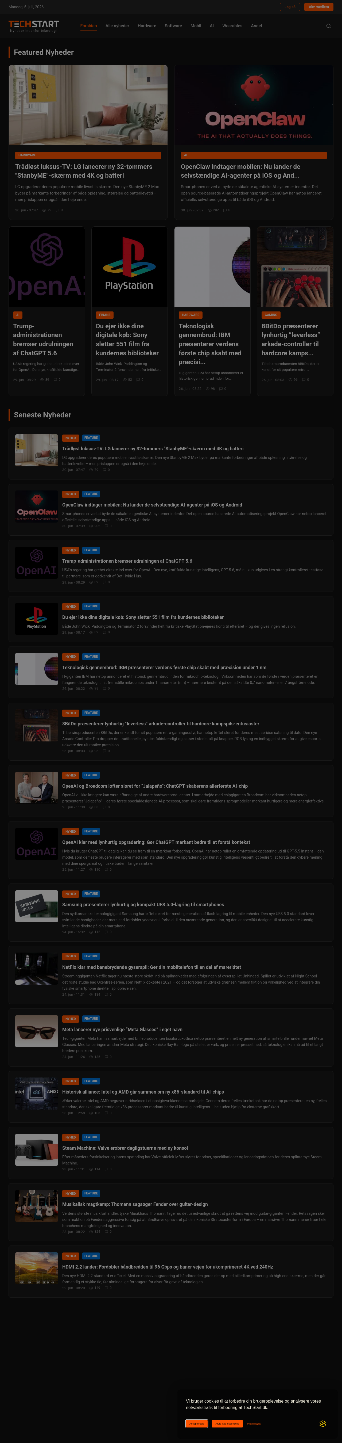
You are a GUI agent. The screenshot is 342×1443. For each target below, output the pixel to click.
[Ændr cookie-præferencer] (254, 1424)
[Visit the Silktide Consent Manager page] (322, 1423)
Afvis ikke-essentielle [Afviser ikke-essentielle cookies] (227, 1423)
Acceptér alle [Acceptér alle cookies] (196, 1423)
